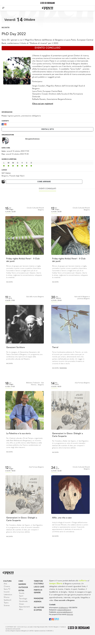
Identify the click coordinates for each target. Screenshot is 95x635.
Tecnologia (23, 599)
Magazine (38, 598)
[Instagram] (5, 124)
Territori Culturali (39, 582)
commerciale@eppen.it (64, 612)
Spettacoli (7, 600)
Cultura (7, 581)
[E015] (56, 619)
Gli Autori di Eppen (39, 609)
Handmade (23, 601)
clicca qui (70, 614)
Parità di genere (38, 591)
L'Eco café (39, 587)
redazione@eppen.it (64, 610)
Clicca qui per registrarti (42, 104)
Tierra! (55, 347)
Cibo (21, 581)
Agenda (37, 602)
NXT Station (6, 173)
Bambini (22, 584)
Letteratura (8, 595)
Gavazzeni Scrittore (15, 347)
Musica (6, 597)
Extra (21, 591)
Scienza (7, 605)
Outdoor (23, 587)
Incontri (5, 28)
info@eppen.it (63, 607)
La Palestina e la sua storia (18, 434)
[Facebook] (3, 124)
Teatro (6, 603)
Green (21, 604)
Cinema (7, 586)
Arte (5, 584)
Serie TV (7, 589)
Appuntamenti (24, 607)
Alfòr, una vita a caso (62, 518)
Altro (21, 609)
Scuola (21, 593)
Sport (21, 596)
